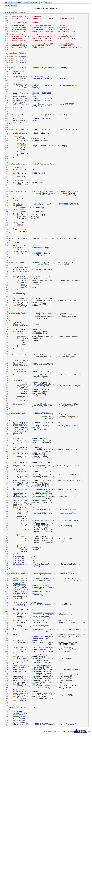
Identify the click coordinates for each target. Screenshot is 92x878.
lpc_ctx (41, 122)
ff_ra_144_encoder (25, 846)
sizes (35, 691)
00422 (6, 685)
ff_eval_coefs (19, 798)
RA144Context (19, 83)
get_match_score (28, 227)
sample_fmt (28, 89)
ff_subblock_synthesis (23, 674)
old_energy (75, 801)
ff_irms (28, 569)
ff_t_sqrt (48, 753)
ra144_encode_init (36, 78)
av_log (20, 91)
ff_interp (31, 801)
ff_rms (40, 796)
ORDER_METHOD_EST (41, 763)
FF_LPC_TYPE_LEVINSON (40, 124)
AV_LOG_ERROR (36, 91)
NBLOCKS (35, 109)
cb (66, 283)
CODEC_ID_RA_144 (20, 855)
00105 (6, 194)
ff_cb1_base (26, 591)
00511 (6, 846)
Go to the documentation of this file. (13, 12)
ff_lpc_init (24, 122)
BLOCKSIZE (46, 109)
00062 (6, 135)
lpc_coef (24, 115)
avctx (22, 120)
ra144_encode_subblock (31, 493)
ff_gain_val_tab (33, 609)
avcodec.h (23, 65)
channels (27, 98)
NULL (52, 334)
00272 (6, 423)
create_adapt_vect (29, 283)
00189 (6, 312)
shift (19, 705)
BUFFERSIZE (24, 292)
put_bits (17, 665)
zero (21, 508)
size (75, 153)
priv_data (32, 113)
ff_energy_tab (28, 753)
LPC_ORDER (69, 122)
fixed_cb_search (28, 423)
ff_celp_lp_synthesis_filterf (26, 242)
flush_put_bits (20, 825)
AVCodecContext (51, 78)
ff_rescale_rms (33, 811)
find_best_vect (27, 373)
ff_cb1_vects (46, 447)
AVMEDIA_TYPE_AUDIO (21, 853)
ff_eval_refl (23, 774)
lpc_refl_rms (25, 796)
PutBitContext (48, 499)
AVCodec (12, 846)
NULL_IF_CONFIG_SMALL (35, 866)
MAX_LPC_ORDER (47, 702)
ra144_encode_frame (28, 685)
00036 (6, 78)
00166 (6, 283)
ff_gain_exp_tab (64, 609)
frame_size (24, 109)
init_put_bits (19, 783)
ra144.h (22, 72)
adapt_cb (51, 556)
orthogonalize (27, 194)
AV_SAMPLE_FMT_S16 (45, 89)
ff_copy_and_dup (24, 567)
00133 (6, 227)
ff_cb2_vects (46, 482)
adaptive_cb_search (28, 312)
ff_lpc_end (18, 142)
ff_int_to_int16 (24, 777)
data (51, 231)
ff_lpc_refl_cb (50, 787)
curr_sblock (38, 526)
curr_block (42, 735)
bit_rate (24, 111)
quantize (24, 153)
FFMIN (31, 294)
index (23, 163)
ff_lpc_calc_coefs (21, 759)
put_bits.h (24, 67)
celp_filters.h (25, 70)
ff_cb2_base (26, 600)
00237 (6, 373)
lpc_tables (45, 115)
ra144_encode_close (36, 135)
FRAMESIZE (32, 720)
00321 (6, 493)
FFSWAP (16, 831)
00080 (6, 153)
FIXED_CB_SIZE (35, 395)
